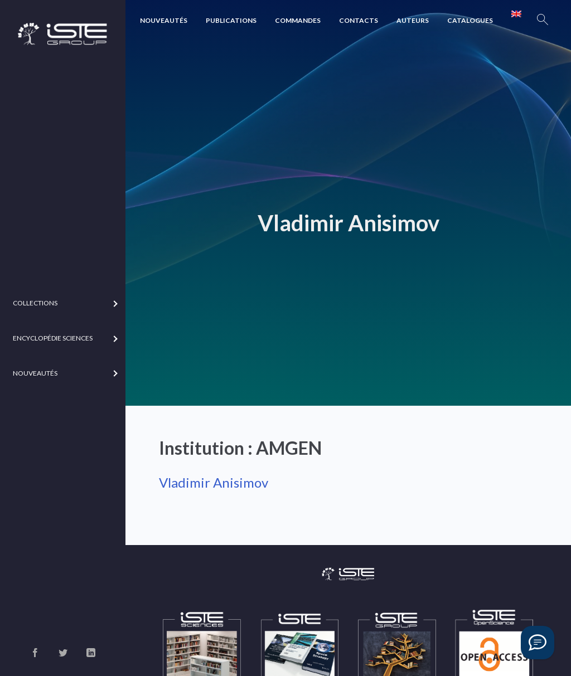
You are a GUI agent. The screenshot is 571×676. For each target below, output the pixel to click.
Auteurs (412, 20)
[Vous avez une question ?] (537, 642)
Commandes (298, 20)
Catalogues (470, 20)
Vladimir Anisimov (213, 482)
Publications (231, 20)
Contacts (358, 20)
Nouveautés (163, 20)
